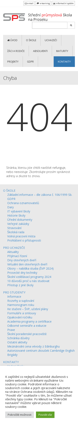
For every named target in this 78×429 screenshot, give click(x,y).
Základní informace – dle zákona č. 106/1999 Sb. (39, 195)
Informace (14, 296)
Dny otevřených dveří (21, 260)
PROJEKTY (13, 61)
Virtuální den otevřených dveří (27, 264)
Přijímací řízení (17, 256)
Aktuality (13, 252)
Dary (10, 207)
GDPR (30, 61)
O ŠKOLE (31, 40)
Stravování (14, 228)
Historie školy (16, 215)
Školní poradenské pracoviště (27, 334)
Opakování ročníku (19, 317)
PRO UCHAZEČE (14, 248)
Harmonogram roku (20, 305)
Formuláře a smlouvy (21, 313)
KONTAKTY (64, 61)
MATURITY (62, 51)
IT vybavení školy (18, 211)
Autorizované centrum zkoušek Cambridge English (41, 351)
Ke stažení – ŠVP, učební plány (27, 309)
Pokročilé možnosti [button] (19, 415)
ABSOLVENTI (40, 51)
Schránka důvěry (18, 338)
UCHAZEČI (51, 40)
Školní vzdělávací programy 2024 (29, 277)
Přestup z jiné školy (20, 285)
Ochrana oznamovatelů (23, 203)
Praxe (11, 330)
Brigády (12, 355)
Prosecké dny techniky (22, 273)
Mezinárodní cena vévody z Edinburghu (33, 346)
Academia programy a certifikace (29, 321)
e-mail (29, 3)
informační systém (63, 3)
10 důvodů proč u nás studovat (28, 281)
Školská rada (15, 232)
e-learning (43, 3)
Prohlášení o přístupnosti (24, 240)
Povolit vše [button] (45, 415)
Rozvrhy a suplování (20, 301)
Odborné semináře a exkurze (26, 326)
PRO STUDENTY (14, 292)
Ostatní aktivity (17, 342)
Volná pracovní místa (21, 236)
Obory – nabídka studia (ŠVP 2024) (30, 268)
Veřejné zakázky (18, 224)
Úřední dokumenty (19, 220)
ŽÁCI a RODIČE (16, 51)
